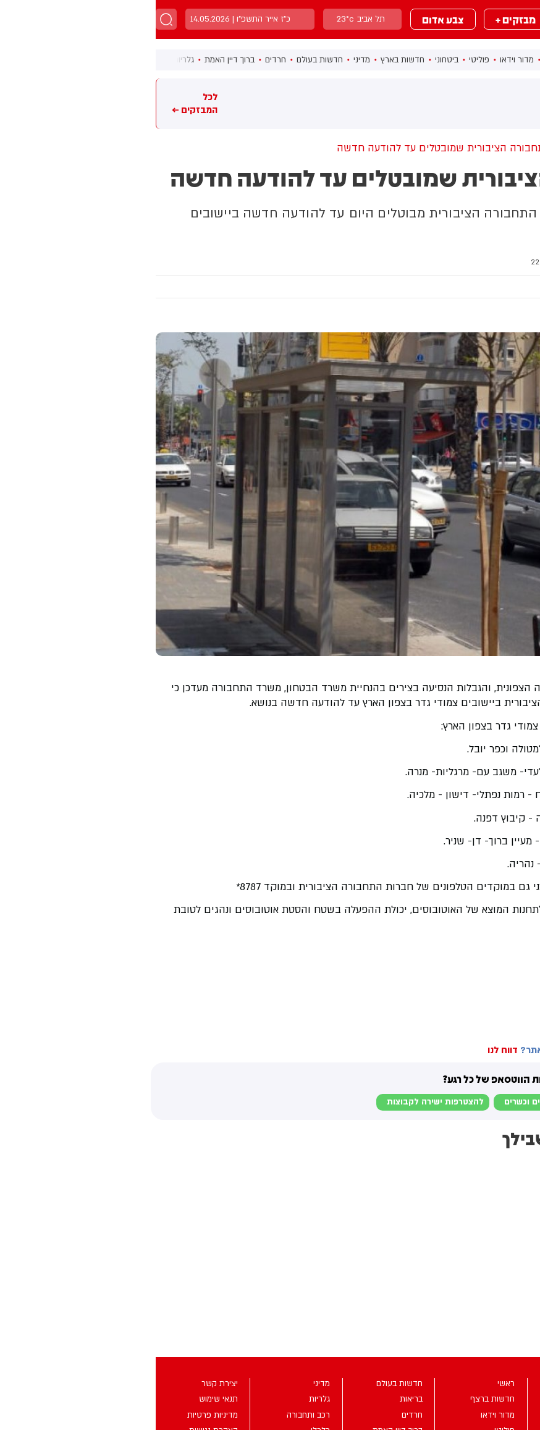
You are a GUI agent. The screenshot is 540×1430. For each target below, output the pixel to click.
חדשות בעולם (164, 59)
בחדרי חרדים (510, 947)
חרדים (119, 59)
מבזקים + (360, 19)
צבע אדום (287, 19)
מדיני (206, 59)
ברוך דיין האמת (74, 59)
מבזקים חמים (511, 103)
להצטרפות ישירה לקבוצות (279, 1102)
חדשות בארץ (247, 59)
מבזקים (427, 19)
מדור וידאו (361, 59)
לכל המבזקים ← (39, 103)
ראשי (452, 59)
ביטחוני (291, 59)
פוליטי (323, 59)
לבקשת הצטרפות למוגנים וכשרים (409, 1102)
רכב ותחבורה (468, 262)
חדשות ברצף (411, 59)
